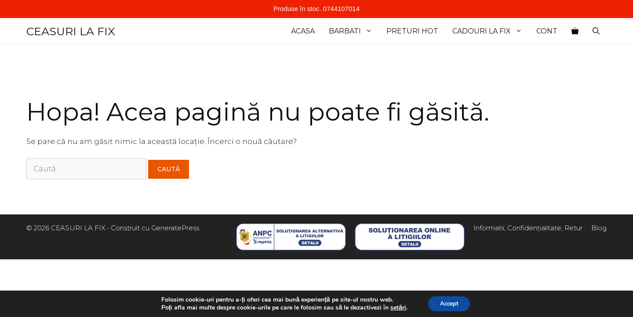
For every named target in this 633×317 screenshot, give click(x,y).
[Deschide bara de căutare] (596, 31)
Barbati (354, 31)
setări (396, 307)
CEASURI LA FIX (70, 31)
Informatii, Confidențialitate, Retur (527, 228)
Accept (449, 303)
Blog (599, 228)
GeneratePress (175, 228)
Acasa (303, 31)
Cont (546, 31)
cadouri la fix (490, 31)
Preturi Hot (412, 31)
